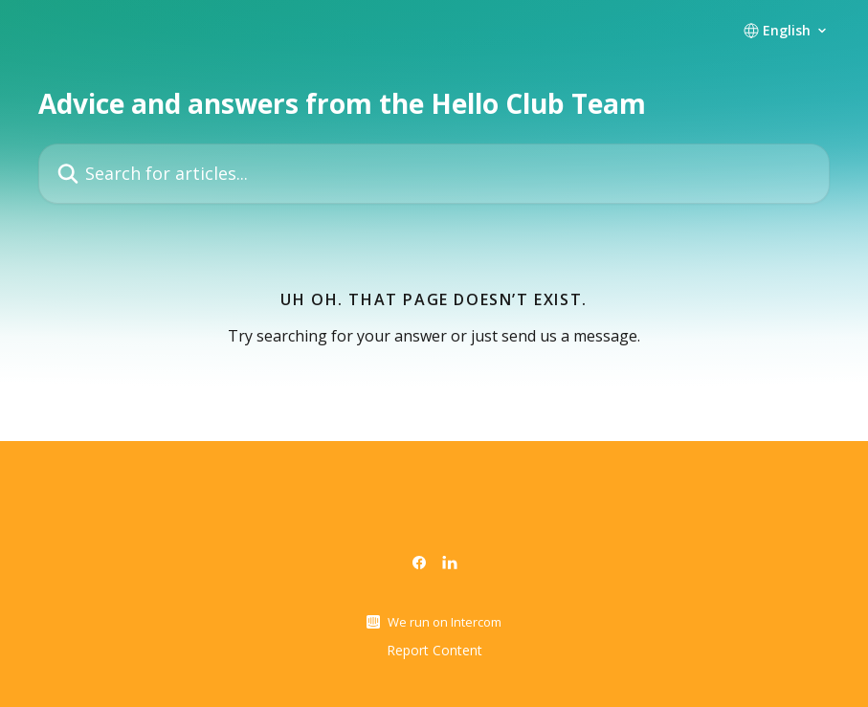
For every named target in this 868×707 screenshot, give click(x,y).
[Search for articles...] (434, 174)
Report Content (434, 650)
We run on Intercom (444, 621)
